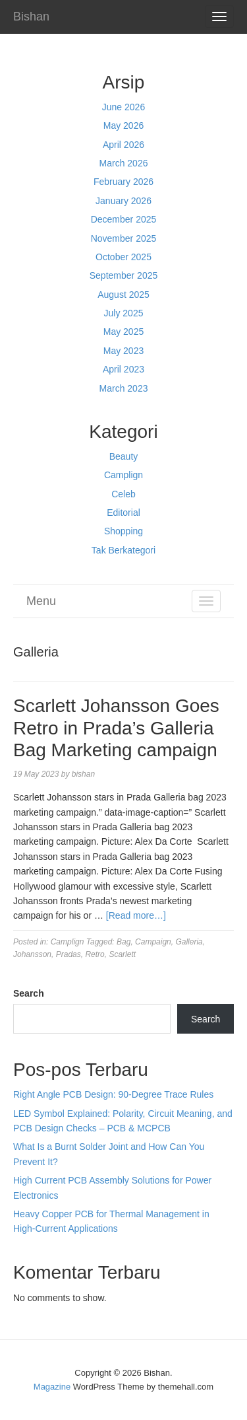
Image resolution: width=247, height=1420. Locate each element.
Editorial (123, 512)
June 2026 (123, 107)
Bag (123, 941)
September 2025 (124, 275)
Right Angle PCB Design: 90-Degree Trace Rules (113, 1094)
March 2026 (123, 163)
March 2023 (123, 388)
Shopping (123, 531)
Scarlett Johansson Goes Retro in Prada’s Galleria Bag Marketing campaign (116, 727)
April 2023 (123, 369)
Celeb (123, 494)
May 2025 (123, 331)
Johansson (32, 954)
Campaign (153, 941)
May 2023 (123, 350)
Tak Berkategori (123, 550)
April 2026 (123, 144)
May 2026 (123, 125)
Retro (94, 954)
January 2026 (123, 200)
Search (28, 993)
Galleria (188, 941)
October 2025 (123, 257)
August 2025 (123, 294)
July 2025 (124, 313)
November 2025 (124, 238)
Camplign (123, 475)
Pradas (68, 954)
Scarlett (122, 954)
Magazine (52, 1387)
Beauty (123, 456)
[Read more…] (136, 915)
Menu (41, 601)
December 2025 (124, 219)
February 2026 (123, 181)
